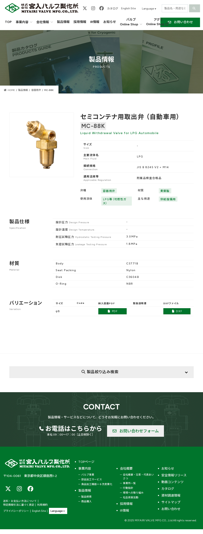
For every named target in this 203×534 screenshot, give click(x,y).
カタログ (112, 8)
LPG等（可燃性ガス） (114, 201)
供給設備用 (168, 199)
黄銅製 (165, 191)
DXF (176, 311)
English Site (128, 8)
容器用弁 (109, 191)
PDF (112, 311)
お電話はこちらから (73, 428)
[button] (135, 431)
